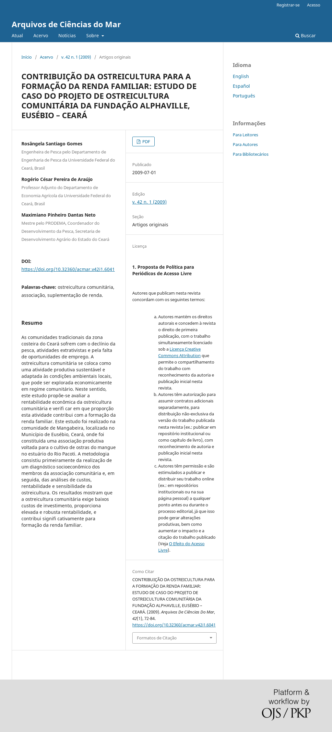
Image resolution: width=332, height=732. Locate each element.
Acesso (313, 5)
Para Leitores (245, 135)
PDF (145, 141)
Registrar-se (288, 5)
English (241, 76)
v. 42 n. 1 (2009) (76, 57)
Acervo (40, 35)
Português (244, 96)
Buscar (305, 35)
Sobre (93, 35)
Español (241, 86)
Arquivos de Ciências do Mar (66, 24)
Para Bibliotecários (250, 154)
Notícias (67, 35)
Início (26, 57)
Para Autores (245, 144)
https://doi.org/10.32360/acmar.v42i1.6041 (68, 269)
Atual (17, 35)
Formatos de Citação (157, 638)
